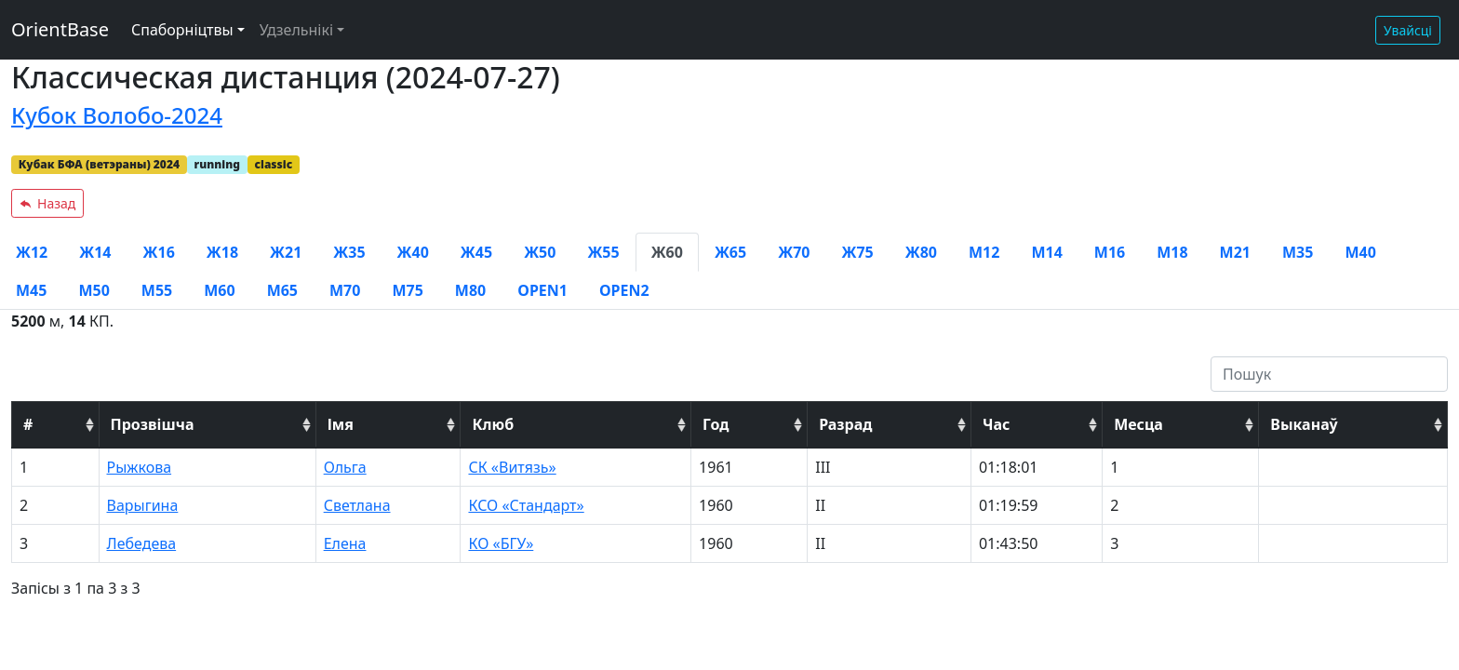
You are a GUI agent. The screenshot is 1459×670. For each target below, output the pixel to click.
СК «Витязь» (511, 467)
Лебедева (142, 543)
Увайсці (1408, 30)
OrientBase (60, 29)
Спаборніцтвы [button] (182, 30)
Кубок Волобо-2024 (116, 115)
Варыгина (143, 505)
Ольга (345, 467)
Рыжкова (139, 467)
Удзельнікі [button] (296, 30)
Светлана (357, 505)
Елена (345, 543)
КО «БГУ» (500, 543)
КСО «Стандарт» (525, 505)
